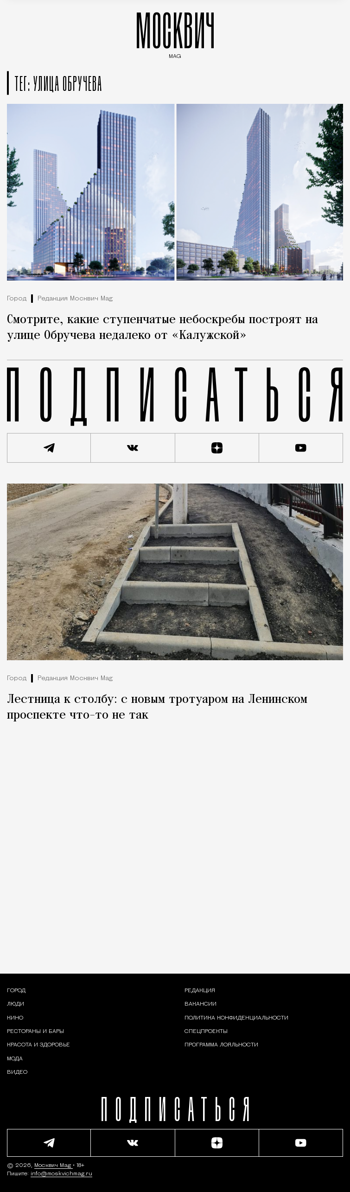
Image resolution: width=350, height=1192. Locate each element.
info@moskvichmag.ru (61, 1174)
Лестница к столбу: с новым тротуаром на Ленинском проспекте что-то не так (157, 707)
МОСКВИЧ (175, 33)
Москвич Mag (53, 1165)
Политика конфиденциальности (236, 1018)
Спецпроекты (206, 1031)
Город (16, 298)
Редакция (200, 991)
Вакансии (200, 1004)
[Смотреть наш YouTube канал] (301, 448)
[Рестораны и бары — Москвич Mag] (35, 1031)
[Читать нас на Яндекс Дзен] (217, 448)
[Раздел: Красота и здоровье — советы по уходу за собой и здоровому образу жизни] (38, 1045)
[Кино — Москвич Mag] (15, 1018)
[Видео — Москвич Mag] (17, 1072)
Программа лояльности (221, 1045)
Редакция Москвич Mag (75, 298)
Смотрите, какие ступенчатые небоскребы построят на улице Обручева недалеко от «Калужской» (162, 327)
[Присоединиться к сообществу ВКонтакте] (133, 448)
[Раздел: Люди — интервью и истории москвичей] (15, 1004)
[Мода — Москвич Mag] (15, 1059)
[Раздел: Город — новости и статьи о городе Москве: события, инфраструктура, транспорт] (16, 991)
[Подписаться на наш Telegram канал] (49, 448)
